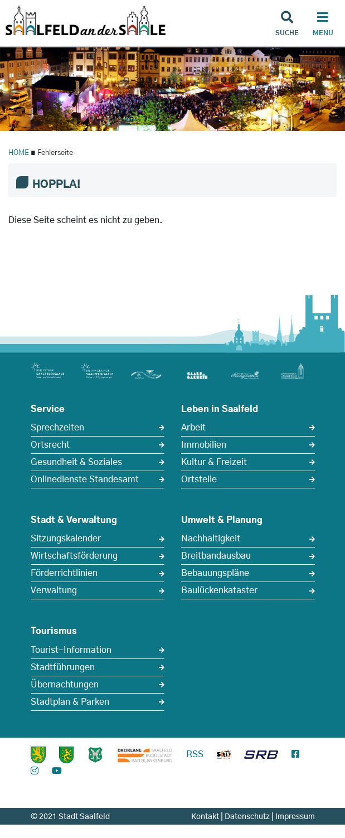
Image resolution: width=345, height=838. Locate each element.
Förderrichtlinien (64, 573)
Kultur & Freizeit (214, 462)
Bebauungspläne (215, 573)
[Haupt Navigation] (322, 25)
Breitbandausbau (216, 555)
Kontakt (205, 817)
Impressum (295, 817)
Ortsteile (199, 479)
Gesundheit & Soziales (76, 462)
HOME (18, 153)
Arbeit (193, 427)
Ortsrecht (50, 444)
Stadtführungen (63, 667)
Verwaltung (54, 590)
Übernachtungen (65, 684)
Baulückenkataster (219, 590)
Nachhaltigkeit (210, 538)
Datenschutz (247, 817)
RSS (194, 754)
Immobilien (203, 444)
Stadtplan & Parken (70, 701)
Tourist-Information (71, 650)
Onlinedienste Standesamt (85, 479)
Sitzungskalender (66, 538)
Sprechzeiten (57, 427)
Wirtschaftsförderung (74, 555)
